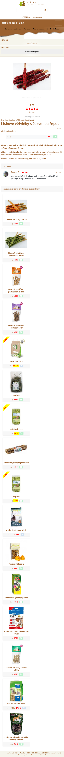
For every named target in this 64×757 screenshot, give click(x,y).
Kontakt (27, 29)
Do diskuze (54, 29)
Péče (19, 120)
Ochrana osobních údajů (38, 755)
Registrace (37, 17)
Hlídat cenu (58, 128)
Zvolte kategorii (32, 51)
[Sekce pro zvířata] (58, 23)
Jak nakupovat (38, 29)
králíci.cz (32, 2)
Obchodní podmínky (24, 755)
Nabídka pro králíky (13, 22)
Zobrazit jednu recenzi (32, 117)
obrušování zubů (28, 120)
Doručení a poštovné (13, 29)
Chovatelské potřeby (8, 120)
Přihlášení (26, 17)
